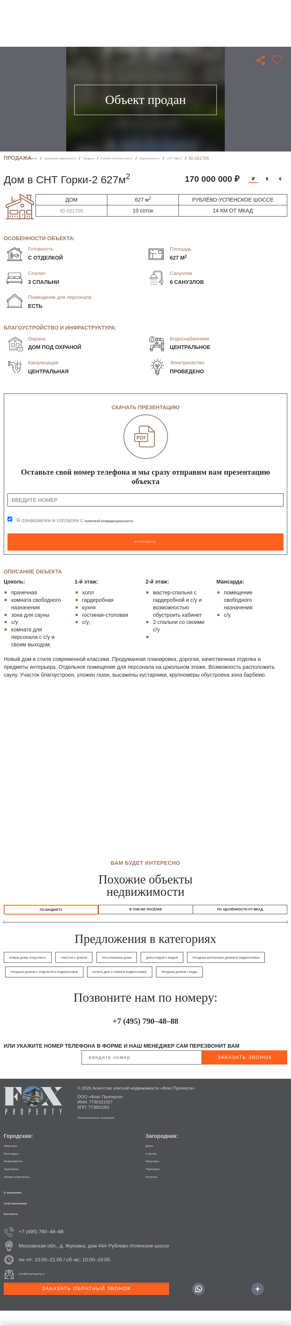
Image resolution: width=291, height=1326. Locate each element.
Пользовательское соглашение (108, 1132)
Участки (155, 1168)
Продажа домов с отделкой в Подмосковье (156, 973)
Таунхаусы (16, 1183)
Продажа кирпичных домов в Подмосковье (54, 973)
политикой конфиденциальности (125, 521)
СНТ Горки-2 (247, 158)
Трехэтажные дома (140, 958)
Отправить (145, 540)
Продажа (120, 158)
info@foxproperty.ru (40, 1289)
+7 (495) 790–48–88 (145, 1034)
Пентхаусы (16, 1168)
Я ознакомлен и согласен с (90, 521)
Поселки (155, 1191)
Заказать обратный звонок (86, 1303)
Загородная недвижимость (77, 158)
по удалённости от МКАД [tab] (240, 908)
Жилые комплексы (25, 1191)
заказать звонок (244, 1072)
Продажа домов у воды (119, 987)
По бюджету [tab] (51, 908)
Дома (152, 1160)
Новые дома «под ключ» (33, 958)
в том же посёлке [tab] (146, 908)
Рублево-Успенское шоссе (161, 158)
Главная (35, 158)
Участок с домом (89, 958)
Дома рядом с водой (195, 958)
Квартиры (15, 1160)
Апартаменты (19, 1176)
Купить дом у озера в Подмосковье (46, 987)
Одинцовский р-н (211, 158)
